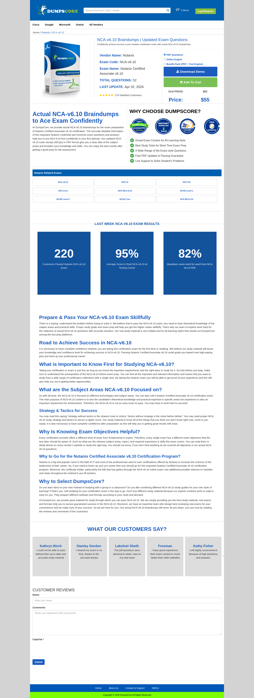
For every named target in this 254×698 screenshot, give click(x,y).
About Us (113, 688)
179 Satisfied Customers (128, 95)
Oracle (80, 24)
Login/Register (205, 11)
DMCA (155, 688)
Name (35, 594)
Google (49, 24)
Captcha (38, 639)
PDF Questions (173, 55)
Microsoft (64, 24)
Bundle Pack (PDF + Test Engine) (183, 64)
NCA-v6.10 (58, 32)
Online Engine (173, 59)
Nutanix (45, 32)
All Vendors (96, 24)
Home (36, 32)
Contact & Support (135, 688)
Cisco (35, 24)
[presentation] (223, 556)
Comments (38, 607)
